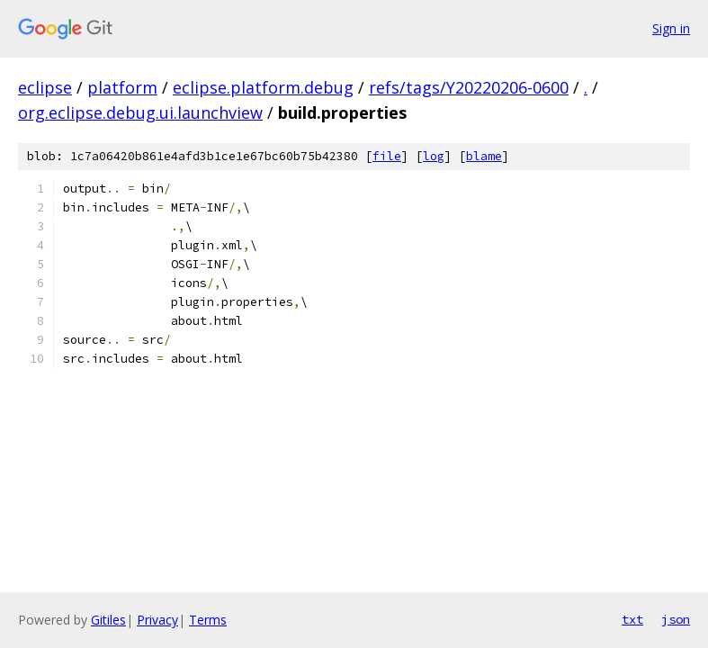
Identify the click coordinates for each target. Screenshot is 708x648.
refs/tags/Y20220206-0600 (469, 87)
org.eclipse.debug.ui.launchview (140, 112)
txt (632, 619)
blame (484, 156)
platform (122, 87)
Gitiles (108, 619)
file (386, 156)
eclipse (45, 87)
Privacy (157, 619)
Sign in (671, 28)
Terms (208, 619)
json (675, 619)
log (433, 156)
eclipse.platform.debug (263, 87)
